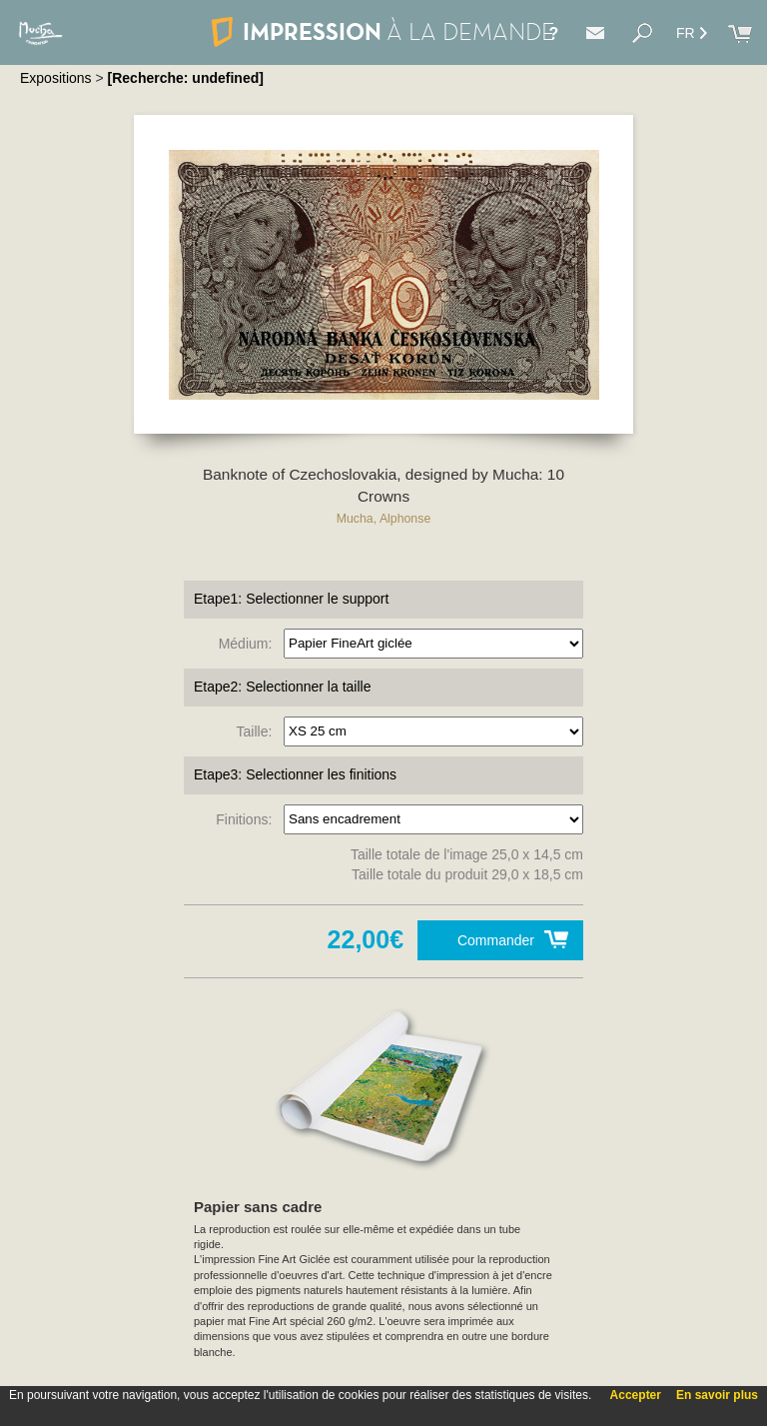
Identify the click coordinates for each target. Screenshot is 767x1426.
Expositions (56, 78)
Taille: (259, 730)
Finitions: (248, 818)
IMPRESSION (383, 31)
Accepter (635, 1395)
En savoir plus (717, 1395)
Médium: (249, 643)
